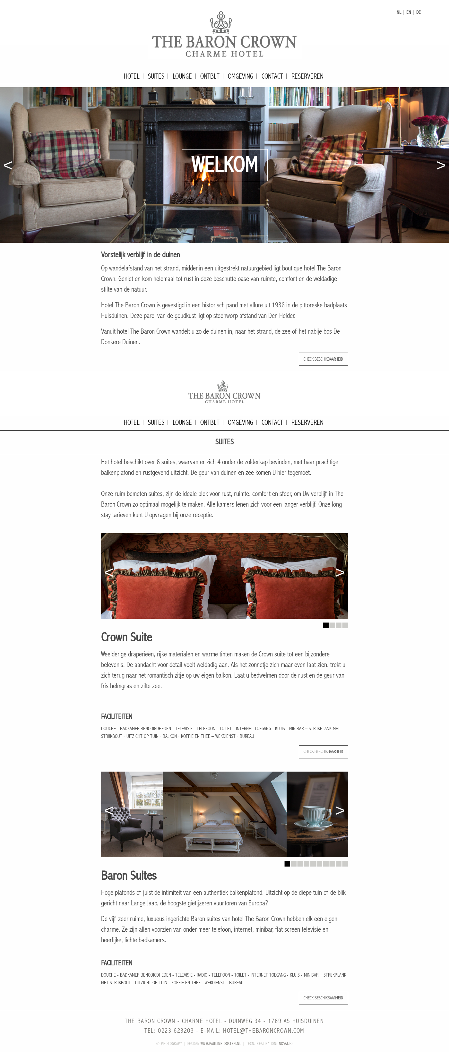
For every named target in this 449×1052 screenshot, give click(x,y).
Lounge (182, 77)
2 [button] (332, 623)
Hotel (132, 77)
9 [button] (338, 862)
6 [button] (319, 862)
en (408, 12)
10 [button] (345, 862)
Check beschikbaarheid (323, 359)
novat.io (286, 1044)
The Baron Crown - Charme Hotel (225, 33)
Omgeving (240, 77)
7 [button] (326, 862)
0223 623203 (176, 1031)
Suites (156, 77)
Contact (272, 77)
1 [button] (326, 623)
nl (399, 12)
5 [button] (313, 862)
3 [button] (338, 623)
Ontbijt (210, 77)
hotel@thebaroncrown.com (264, 1031)
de (418, 12)
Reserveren (307, 77)
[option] (224, 165)
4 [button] (345, 623)
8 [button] (332, 862)
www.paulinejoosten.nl (221, 1044)
